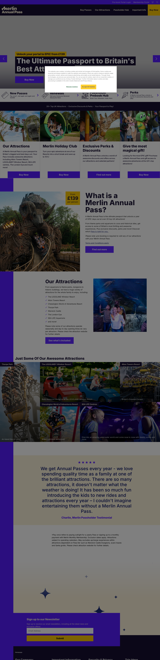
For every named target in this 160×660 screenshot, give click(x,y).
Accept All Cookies (88, 87)
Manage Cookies (72, 86)
